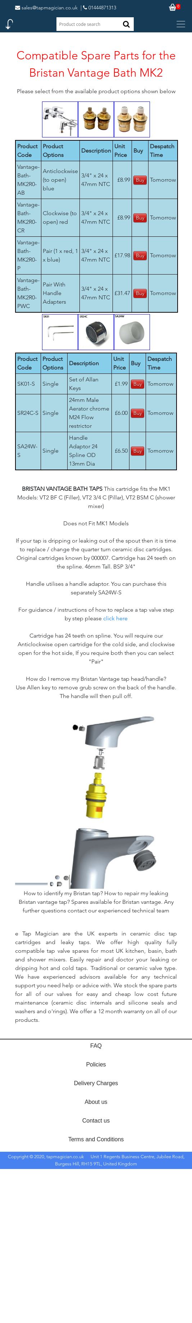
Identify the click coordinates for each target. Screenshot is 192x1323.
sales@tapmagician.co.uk (46, 7)
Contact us (96, 1121)
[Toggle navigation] (180, 24)
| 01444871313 (98, 7)
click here (115, 618)
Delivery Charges (96, 1083)
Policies (96, 1064)
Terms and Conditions (96, 1139)
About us (95, 1102)
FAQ (96, 1046)
